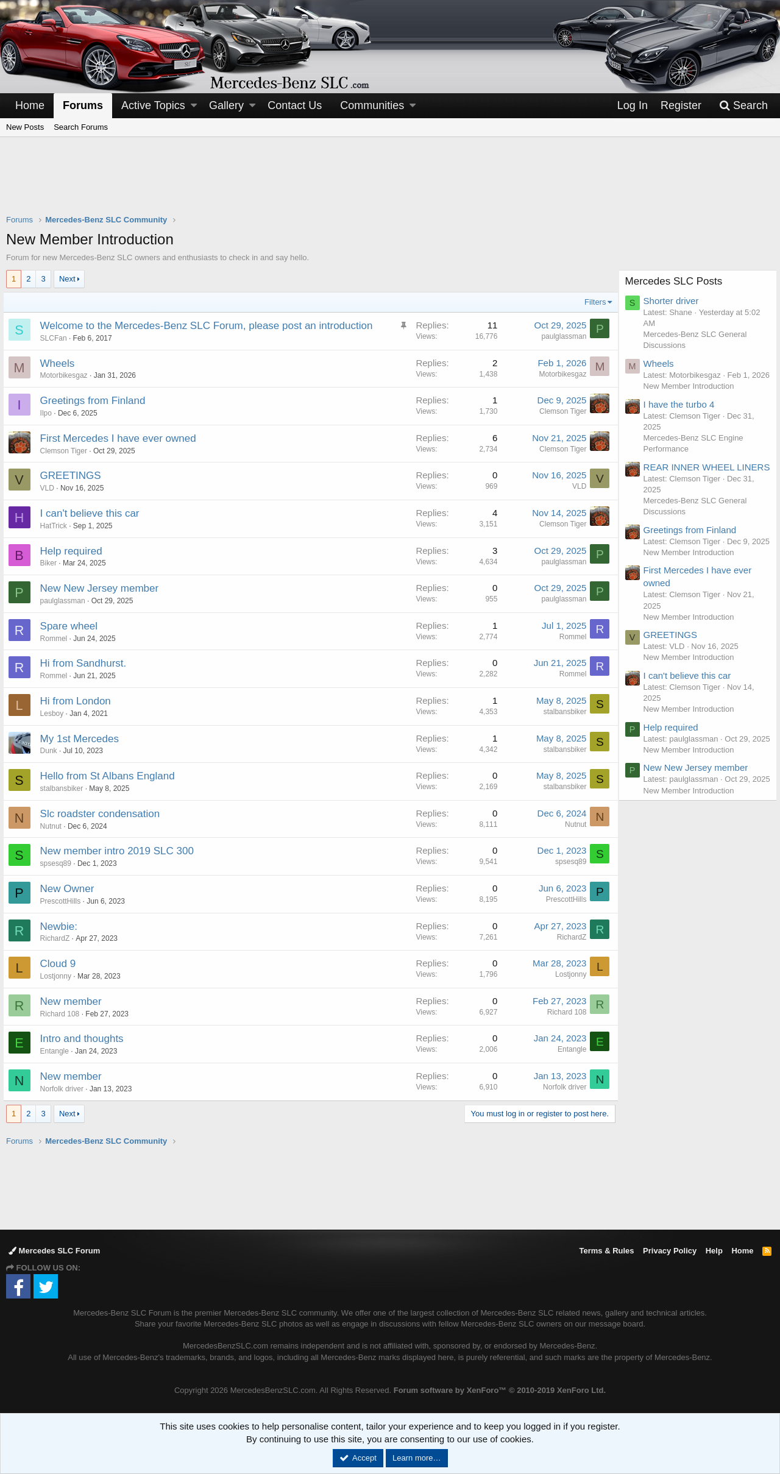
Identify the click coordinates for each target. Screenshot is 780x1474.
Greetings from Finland (96, 400)
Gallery (226, 105)
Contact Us (295, 105)
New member (74, 1001)
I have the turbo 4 (682, 415)
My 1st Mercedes (82, 739)
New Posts (25, 127)
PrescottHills (63, 901)
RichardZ (58, 938)
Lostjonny (58, 976)
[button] (194, 105)
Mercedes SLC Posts (677, 281)
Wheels (60, 363)
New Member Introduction (692, 397)
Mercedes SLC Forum (54, 1250)
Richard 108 (63, 1014)
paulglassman (560, 336)
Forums (83, 105)
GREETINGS (73, 475)
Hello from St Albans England (110, 776)
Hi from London (78, 701)
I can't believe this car (93, 513)
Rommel (57, 638)
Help (714, 1250)
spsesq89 (58, 863)
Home (29, 105)
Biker (51, 563)
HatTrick (56, 526)
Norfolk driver (65, 1089)
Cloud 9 (61, 963)
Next (67, 278)
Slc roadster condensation (103, 814)
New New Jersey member (102, 588)
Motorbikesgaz (67, 375)
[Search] (743, 105)
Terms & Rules (606, 1250)
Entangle (57, 1051)
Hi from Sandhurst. (86, 663)
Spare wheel (72, 626)
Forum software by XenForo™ (500, 1390)
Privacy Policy (670, 1250)
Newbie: (61, 926)
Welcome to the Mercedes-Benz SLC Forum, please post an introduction (209, 325)
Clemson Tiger (559, 411)
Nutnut (54, 826)
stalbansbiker (561, 711)
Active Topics (153, 105)
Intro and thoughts (85, 1038)
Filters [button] (592, 301)
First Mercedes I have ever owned (121, 438)
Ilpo (49, 413)
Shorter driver (674, 301)
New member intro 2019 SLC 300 (120, 851)
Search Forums (81, 127)
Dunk (51, 750)
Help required (74, 551)
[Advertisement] (390, 183)
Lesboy (55, 713)
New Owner (70, 889)
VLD (50, 488)
